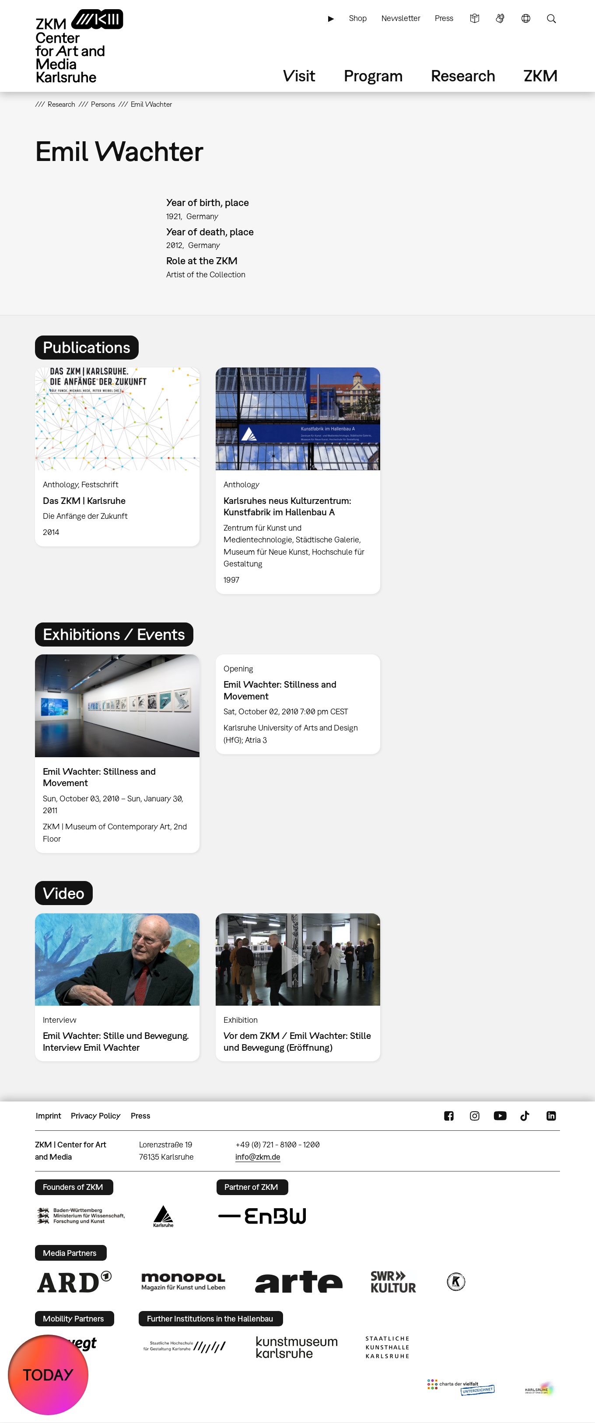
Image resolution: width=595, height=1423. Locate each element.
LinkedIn (551, 1115)
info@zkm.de (257, 1156)
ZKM (541, 75)
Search (551, 18)
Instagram (474, 1115)
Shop (358, 18)
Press (444, 18)
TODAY (48, 1374)
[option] (117, 456)
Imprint (48, 1115)
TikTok (526, 1115)
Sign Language (500, 18)
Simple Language (474, 18)
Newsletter (401, 18)
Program (373, 75)
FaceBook (449, 1115)
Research (463, 75)
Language (526, 18)
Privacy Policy (96, 1115)
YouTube (500, 1115)
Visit (299, 75)
